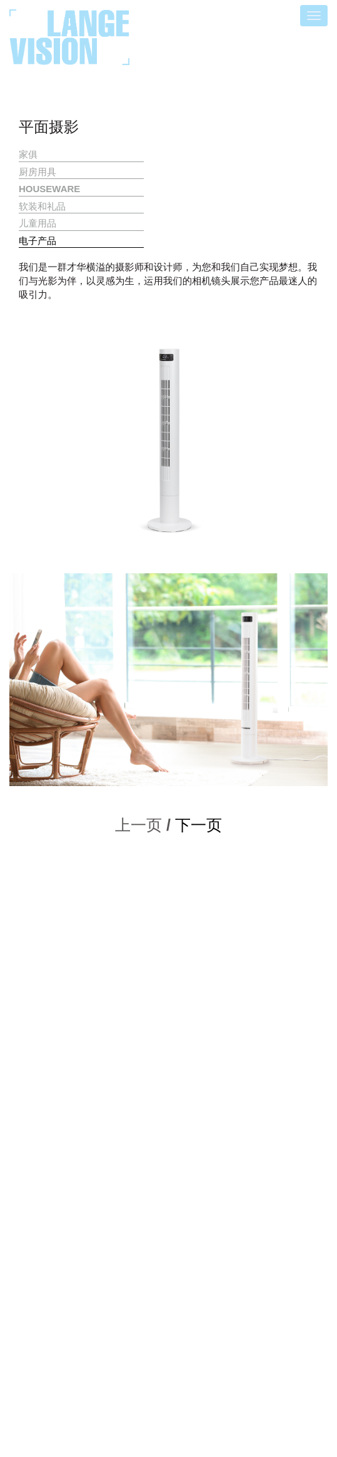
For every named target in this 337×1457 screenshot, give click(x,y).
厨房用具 (37, 171)
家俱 (28, 154)
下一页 (198, 825)
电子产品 (37, 240)
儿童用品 (37, 223)
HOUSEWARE (49, 188)
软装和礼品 (42, 206)
